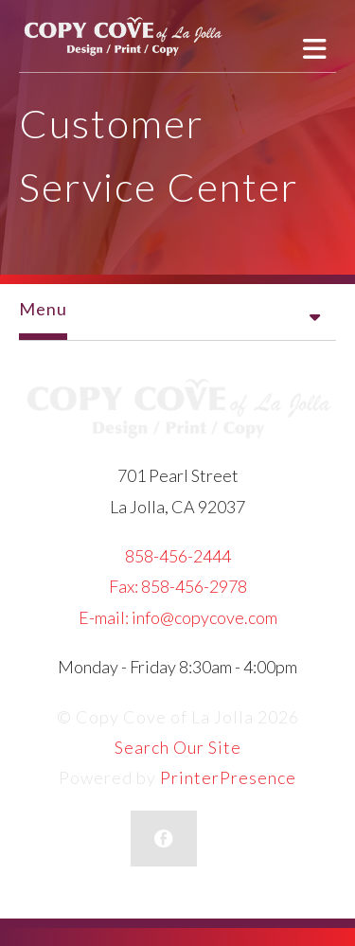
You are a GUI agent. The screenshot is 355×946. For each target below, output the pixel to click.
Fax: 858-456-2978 (178, 586)
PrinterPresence (228, 777)
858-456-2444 (178, 555)
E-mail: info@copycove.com (178, 617)
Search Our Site (178, 747)
